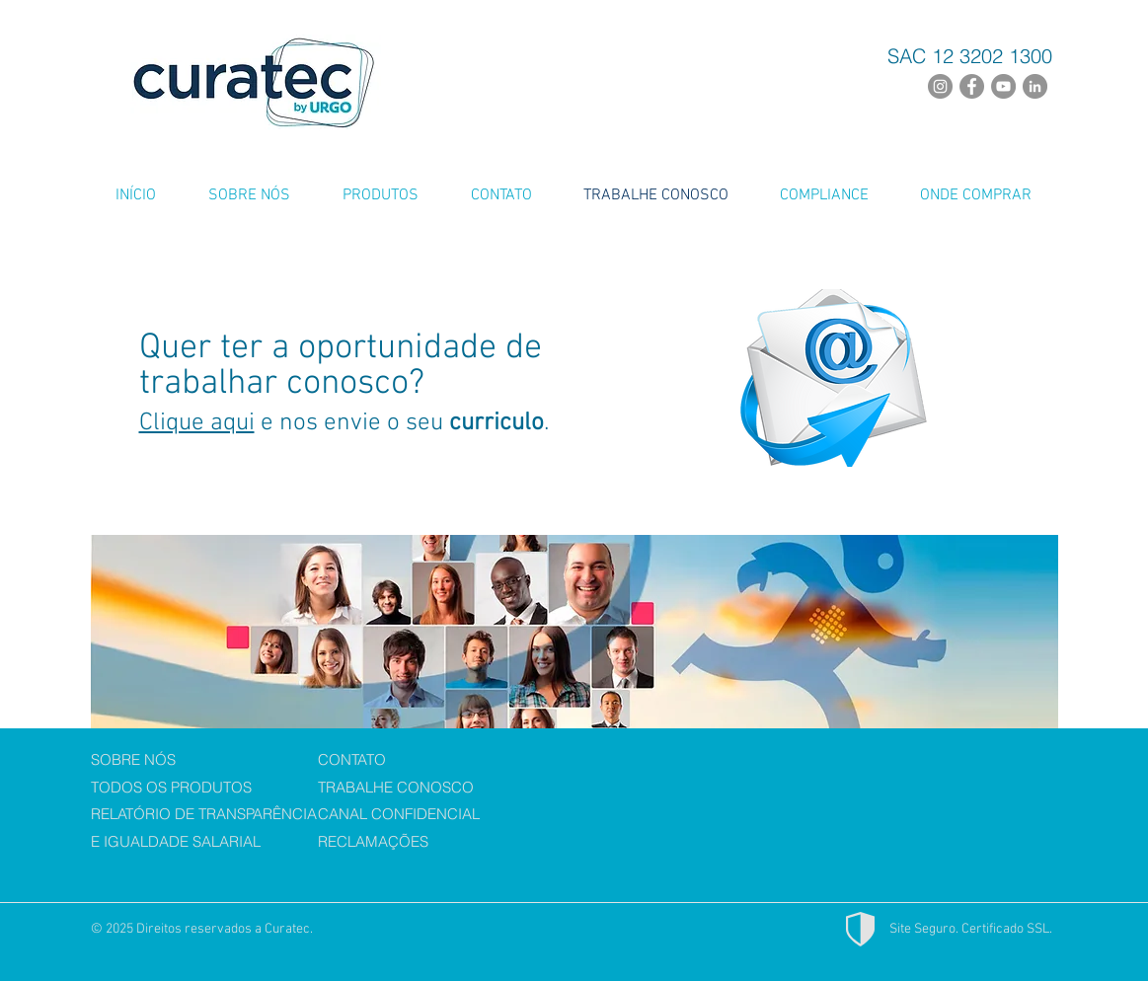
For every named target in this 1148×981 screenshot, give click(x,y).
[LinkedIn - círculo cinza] (1035, 86)
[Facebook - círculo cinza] (971, 86)
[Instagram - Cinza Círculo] (940, 86)
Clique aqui (197, 423)
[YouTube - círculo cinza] (1003, 86)
